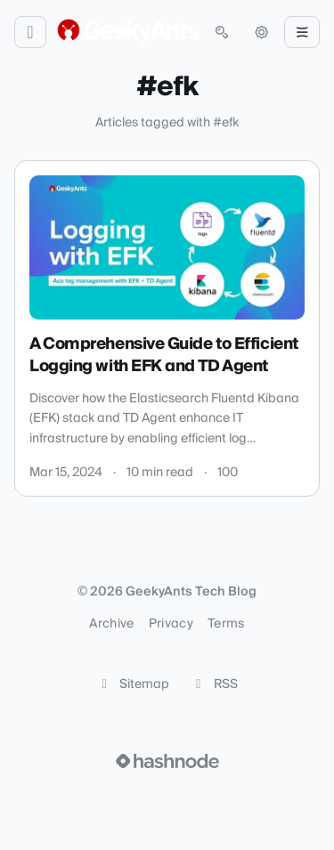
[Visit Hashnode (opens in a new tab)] (167, 761)
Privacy (171, 624)
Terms (226, 624)
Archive (111, 624)
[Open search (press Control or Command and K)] (222, 32)
